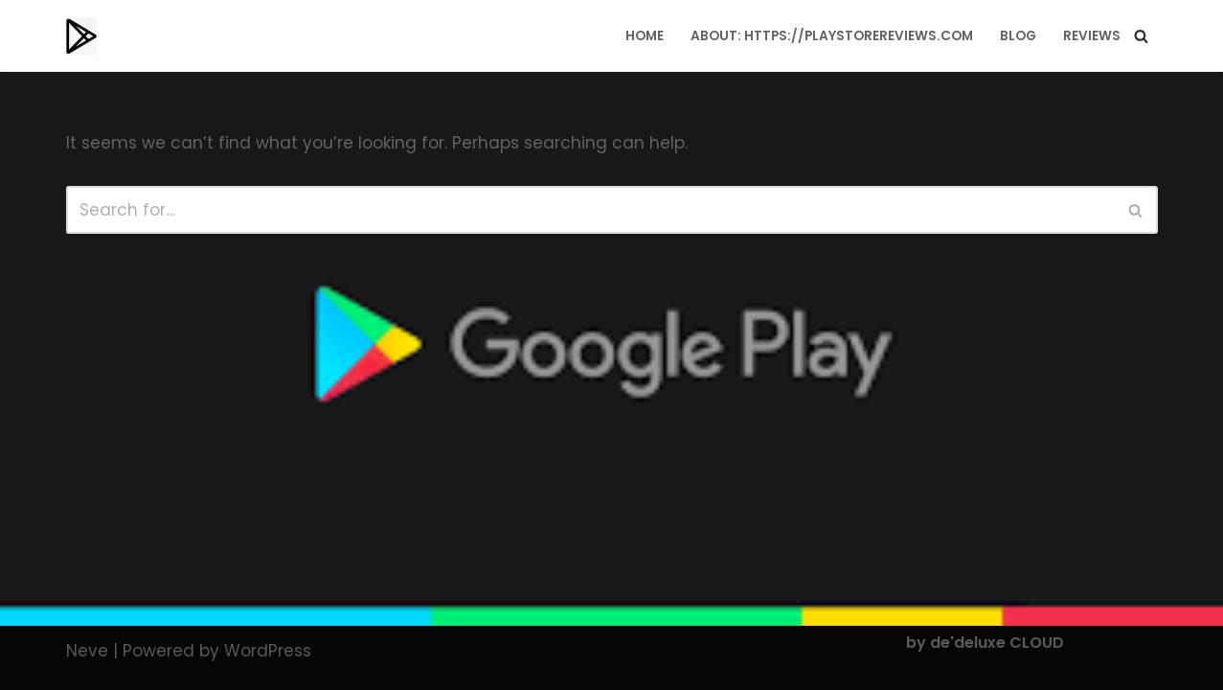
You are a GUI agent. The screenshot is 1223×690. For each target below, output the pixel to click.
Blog (1018, 36)
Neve (87, 650)
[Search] (1141, 36)
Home (644, 36)
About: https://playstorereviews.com (832, 36)
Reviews (1092, 36)
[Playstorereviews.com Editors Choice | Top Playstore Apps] (81, 36)
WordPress (267, 650)
